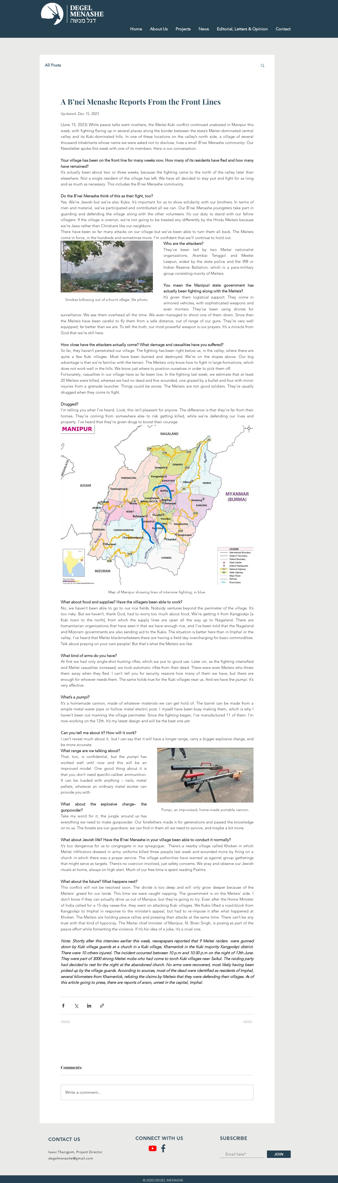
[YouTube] (153, 1148)
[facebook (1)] (163, 1148)
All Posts (53, 65)
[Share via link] (102, 1005)
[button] (262, 65)
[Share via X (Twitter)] (76, 1005)
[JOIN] (279, 1154)
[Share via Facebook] (63, 1005)
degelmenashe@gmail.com (70, 1158)
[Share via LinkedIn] (89, 1005)
